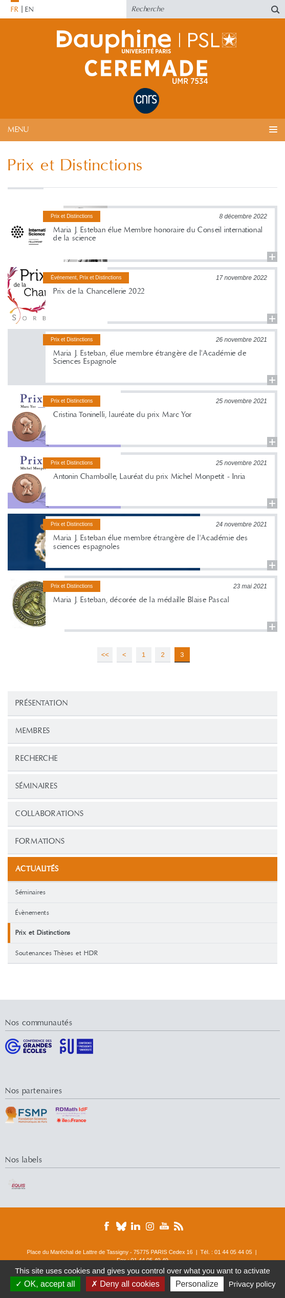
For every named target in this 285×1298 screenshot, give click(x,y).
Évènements (32, 913)
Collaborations (49, 814)
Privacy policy (252, 1284)
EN (29, 9)
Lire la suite (142, 234)
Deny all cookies (125, 1284)
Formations (40, 841)
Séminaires (36, 786)
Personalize (197, 1284)
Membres (32, 731)
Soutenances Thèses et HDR (56, 953)
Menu (18, 130)
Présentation (41, 703)
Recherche (36, 758)
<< (105, 654)
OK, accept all (45, 1284)
